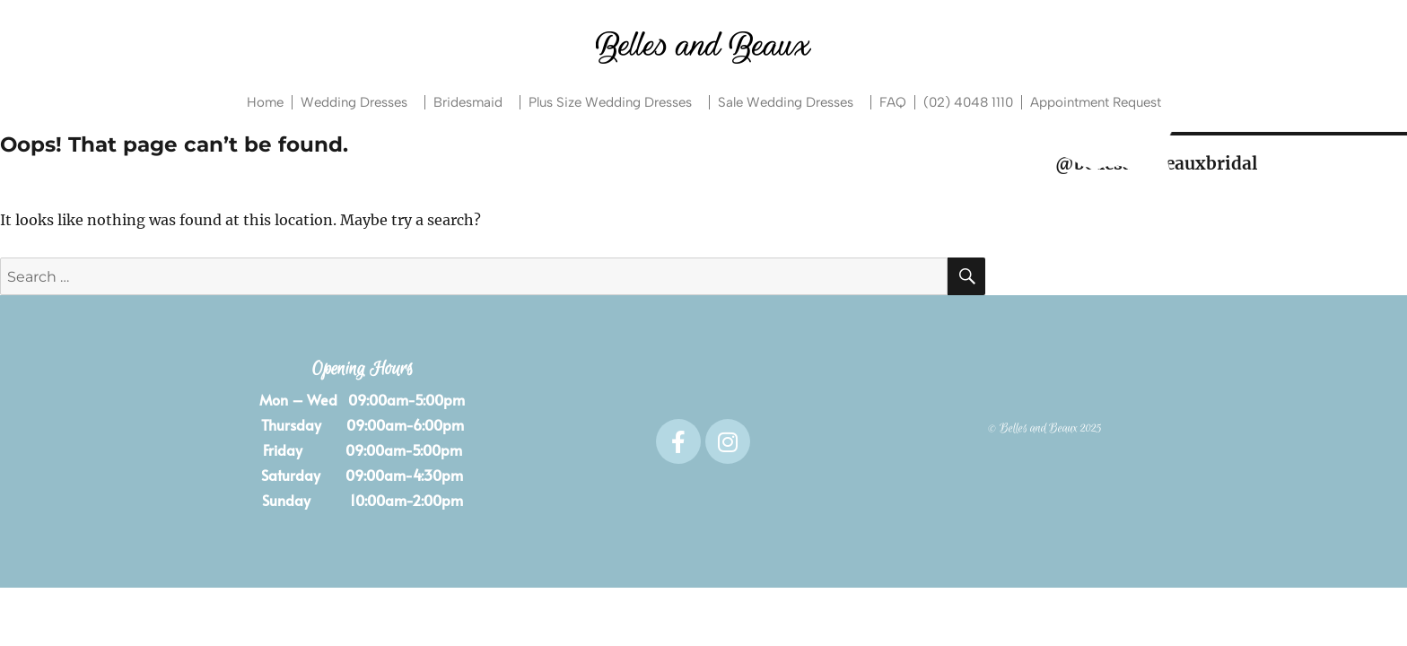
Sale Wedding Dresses (790, 102)
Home (265, 102)
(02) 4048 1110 (968, 102)
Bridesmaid (472, 102)
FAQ (892, 102)
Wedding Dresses (358, 102)
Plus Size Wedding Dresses (615, 102)
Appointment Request (1095, 102)
